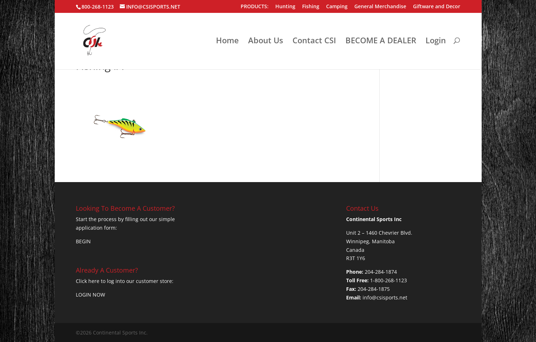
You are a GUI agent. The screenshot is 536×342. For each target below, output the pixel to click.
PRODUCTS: (255, 7)
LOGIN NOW (90, 294)
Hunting (285, 7)
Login (436, 41)
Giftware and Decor (436, 7)
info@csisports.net (385, 297)
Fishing (310, 7)
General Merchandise (380, 7)
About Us (265, 41)
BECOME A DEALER (380, 41)
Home (227, 41)
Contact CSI (314, 41)
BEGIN (83, 241)
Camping (337, 7)
